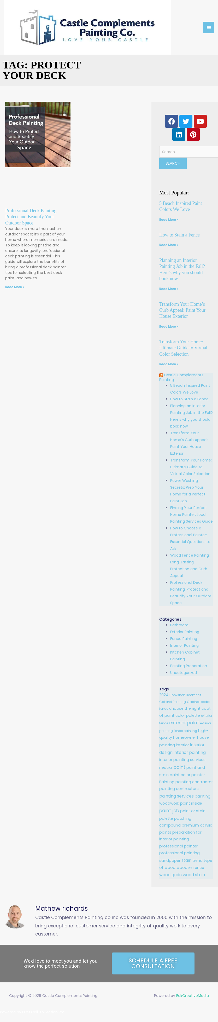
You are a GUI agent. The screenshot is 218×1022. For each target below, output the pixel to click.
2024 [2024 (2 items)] (163, 694)
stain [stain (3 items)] (186, 860)
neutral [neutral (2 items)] (166, 767)
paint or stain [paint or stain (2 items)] (192, 810)
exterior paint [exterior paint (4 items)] (184, 723)
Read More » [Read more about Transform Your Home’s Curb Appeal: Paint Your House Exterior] (168, 326)
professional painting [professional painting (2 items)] (179, 853)
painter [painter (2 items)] (198, 774)
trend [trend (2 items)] (197, 860)
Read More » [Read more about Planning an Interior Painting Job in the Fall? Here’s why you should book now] (168, 289)
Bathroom (179, 625)
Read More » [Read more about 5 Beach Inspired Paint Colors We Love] (168, 219)
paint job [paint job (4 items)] (169, 810)
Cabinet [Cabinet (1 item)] (193, 702)
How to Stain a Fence (179, 235)
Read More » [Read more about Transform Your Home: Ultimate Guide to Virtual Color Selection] (168, 364)
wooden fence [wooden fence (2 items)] (190, 867)
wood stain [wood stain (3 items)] (194, 875)
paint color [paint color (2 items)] (180, 774)
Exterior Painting (184, 631)
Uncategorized (183, 672)
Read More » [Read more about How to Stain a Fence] (168, 245)
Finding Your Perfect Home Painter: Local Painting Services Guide (191, 514)
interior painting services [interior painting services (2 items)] (182, 759)
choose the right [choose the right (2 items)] (185, 708)
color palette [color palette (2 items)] (187, 715)
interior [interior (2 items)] (182, 745)
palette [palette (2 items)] (166, 818)
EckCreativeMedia (192, 995)
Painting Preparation (188, 665)
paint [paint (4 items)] (179, 767)
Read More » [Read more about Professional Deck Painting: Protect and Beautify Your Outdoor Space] (14, 287)
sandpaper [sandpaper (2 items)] (169, 860)
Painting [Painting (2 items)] (166, 781)
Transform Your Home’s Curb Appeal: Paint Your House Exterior (182, 310)
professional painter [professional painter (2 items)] (178, 846)
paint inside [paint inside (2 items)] (191, 803)
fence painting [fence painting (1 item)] (185, 731)
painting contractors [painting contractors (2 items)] (179, 788)
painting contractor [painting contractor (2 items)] (194, 781)
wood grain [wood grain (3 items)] (170, 875)
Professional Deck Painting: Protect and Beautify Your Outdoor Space (31, 217)
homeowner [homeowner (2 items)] (184, 737)
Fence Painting (183, 638)
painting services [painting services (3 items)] (176, 796)
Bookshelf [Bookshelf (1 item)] (177, 695)
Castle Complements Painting (183, 377)
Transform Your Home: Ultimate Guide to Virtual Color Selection (183, 348)
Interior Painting (184, 645)
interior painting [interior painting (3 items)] (190, 752)
